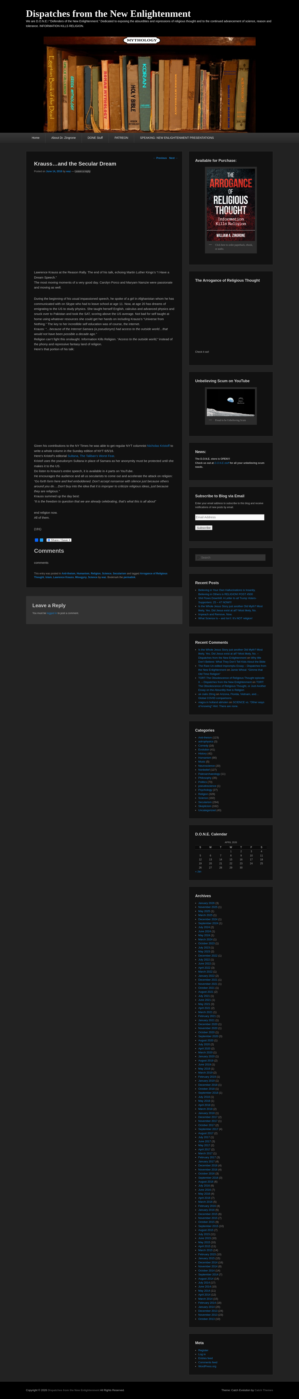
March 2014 (205, 1298)
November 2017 (208, 1121)
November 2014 (208, 1266)
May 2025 (204, 911)
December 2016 (208, 1165)
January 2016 (206, 1209)
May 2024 (204, 935)
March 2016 (205, 1201)
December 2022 (208, 955)
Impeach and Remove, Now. (215, 614)
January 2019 (206, 1080)
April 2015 (204, 1246)
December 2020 (208, 1024)
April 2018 (204, 1105)
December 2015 (208, 1214)
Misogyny (81, 577)
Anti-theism (68, 573)
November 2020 (208, 1028)
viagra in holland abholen (213, 702)
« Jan (198, 871)
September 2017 (208, 1129)
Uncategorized (207, 810)
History (202, 753)
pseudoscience (207, 785)
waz (68, 171)
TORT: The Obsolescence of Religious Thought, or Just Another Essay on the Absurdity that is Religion (232, 686)
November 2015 (208, 1218)
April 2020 (204, 1048)
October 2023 (206, 943)
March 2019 (205, 1072)
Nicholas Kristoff (158, 445)
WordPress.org (207, 1366)
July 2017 (204, 1137)
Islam (48, 577)
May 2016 (204, 1193)
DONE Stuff (95, 137)
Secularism (119, 573)
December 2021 (208, 979)
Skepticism (204, 806)
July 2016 (204, 1185)
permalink (129, 577)
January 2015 (206, 1258)
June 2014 (204, 1286)
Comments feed (207, 1362)
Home (35, 137)
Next (173, 158)
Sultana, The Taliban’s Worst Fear (90, 456)
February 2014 (207, 1302)
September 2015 (208, 1226)
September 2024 (208, 923)
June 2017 (204, 1141)
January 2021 (206, 1020)
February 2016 (207, 1205)
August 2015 (205, 1230)
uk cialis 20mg (206, 694)
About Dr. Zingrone (63, 137)
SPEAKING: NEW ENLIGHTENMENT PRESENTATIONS (177, 137)
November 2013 (208, 1314)
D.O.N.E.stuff (221, 463)
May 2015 (204, 1242)
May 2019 (204, 1068)
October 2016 (206, 1173)
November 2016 (208, 1169)
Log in (202, 1354)
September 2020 (208, 1036)
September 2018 (208, 1092)
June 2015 (204, 1238)
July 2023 (204, 947)
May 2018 (204, 1100)
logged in (52, 613)
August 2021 (205, 991)
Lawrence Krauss (63, 577)
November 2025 (208, 907)
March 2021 (205, 1012)
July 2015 (204, 1234)
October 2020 (206, 1032)
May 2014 (204, 1290)
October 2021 (206, 987)
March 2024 (205, 939)
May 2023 (204, 951)
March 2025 (205, 915)
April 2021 (204, 1008)
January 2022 (206, 975)
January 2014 (206, 1306)
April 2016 (204, 1197)
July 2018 (204, 1096)
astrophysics (205, 741)
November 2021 (208, 983)
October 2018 (206, 1088)
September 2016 (208, 1177)
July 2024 (204, 927)
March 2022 (205, 971)
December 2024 (208, 919)
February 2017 (207, 1157)
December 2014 (208, 1262)
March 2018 (205, 1108)
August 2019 (205, 1060)
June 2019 (204, 1064)
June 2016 (204, 1189)
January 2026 (206, 903)
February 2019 (207, 1076)
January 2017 (206, 1161)
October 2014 (206, 1270)
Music (201, 761)
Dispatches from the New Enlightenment (108, 13)
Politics (202, 782)
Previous (160, 158)
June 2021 (204, 999)
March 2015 (205, 1250)
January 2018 (206, 1113)
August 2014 (205, 1278)
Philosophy (205, 777)
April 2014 (204, 1294)
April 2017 (204, 1149)
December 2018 (208, 1084)
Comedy (203, 745)
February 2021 (207, 1016)
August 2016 (205, 1181)
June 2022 (204, 963)
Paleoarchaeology (209, 773)
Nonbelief (204, 769)
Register (203, 1350)
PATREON (121, 137)
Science (106, 573)
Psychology (205, 789)
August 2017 (205, 1133)
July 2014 (204, 1282)
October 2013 (206, 1318)
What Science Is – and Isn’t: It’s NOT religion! (225, 618)
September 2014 (208, 1274)
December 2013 (208, 1310)
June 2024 (204, 931)
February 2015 (207, 1254)
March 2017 (205, 1153)
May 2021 (204, 1004)
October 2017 (206, 1125)
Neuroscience (206, 765)
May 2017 (204, 1145)
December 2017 (208, 1117)
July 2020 (204, 1044)
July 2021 (204, 995)
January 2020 (206, 1056)
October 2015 (206, 1221)
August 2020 (205, 1040)
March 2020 (205, 1052)
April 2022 (204, 967)
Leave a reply (83, 171)
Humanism (83, 573)
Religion (95, 573)
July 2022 (204, 959)
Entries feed (205, 1358)
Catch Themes (264, 1390)
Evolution (203, 749)
